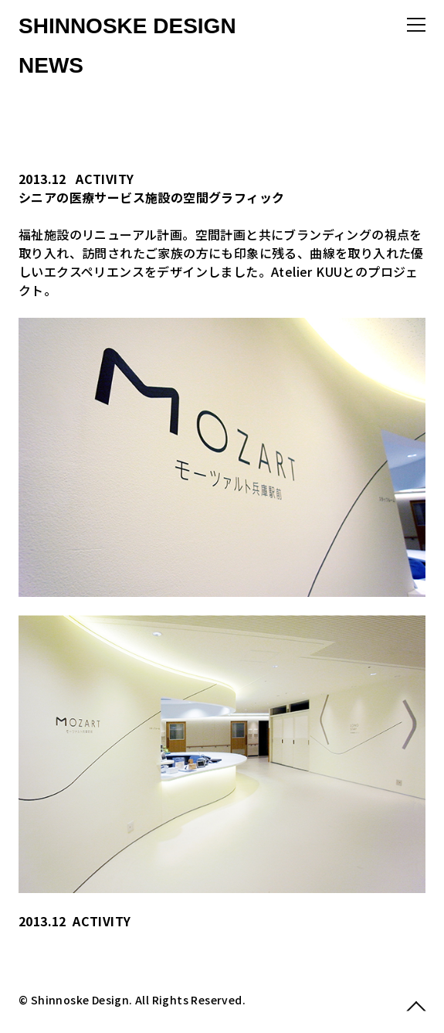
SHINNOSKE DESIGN (127, 26)
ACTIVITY (105, 178)
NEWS (51, 65)
